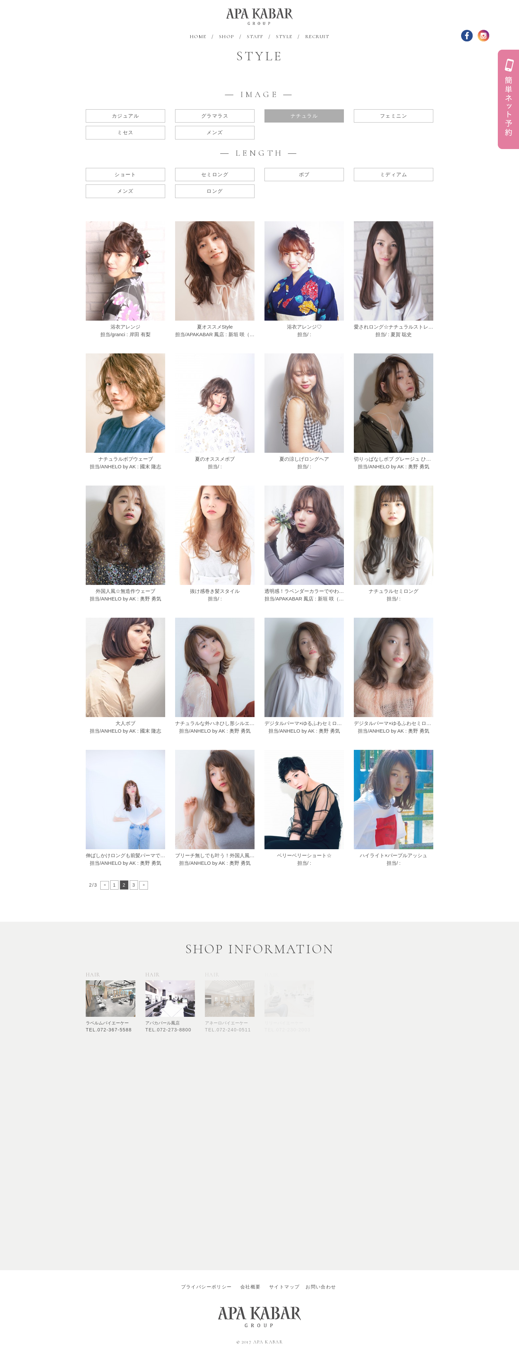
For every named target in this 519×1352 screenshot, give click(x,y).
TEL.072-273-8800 (168, 1029)
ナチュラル (304, 116)
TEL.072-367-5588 (109, 1029)
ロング (215, 191)
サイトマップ (287, 1286)
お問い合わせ (321, 1286)
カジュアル (125, 116)
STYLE (284, 36)
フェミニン (393, 116)
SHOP (226, 36)
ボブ (304, 174)
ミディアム (393, 174)
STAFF (255, 36)
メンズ (215, 132)
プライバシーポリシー (209, 1286)
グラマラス (214, 116)
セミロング (214, 174)
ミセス (125, 132)
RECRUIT (317, 36)
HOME (198, 36)
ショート (125, 174)
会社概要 (253, 1286)
